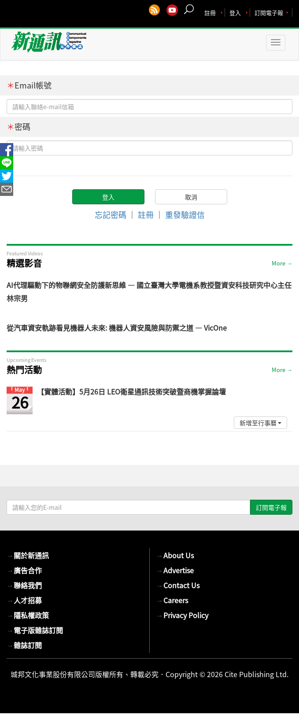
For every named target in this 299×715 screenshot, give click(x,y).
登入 (235, 12)
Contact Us (177, 585)
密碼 (18, 127)
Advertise (175, 570)
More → (282, 263)
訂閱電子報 (269, 12)
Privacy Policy (182, 615)
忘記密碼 (110, 215)
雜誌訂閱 (24, 645)
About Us (175, 555)
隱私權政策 (28, 615)
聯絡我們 (24, 585)
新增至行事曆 (260, 422)
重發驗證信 (185, 215)
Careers (172, 600)
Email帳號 (29, 85)
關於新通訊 (28, 555)
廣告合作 (24, 570)
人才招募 (24, 600)
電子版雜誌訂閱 (35, 630)
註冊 (210, 12)
